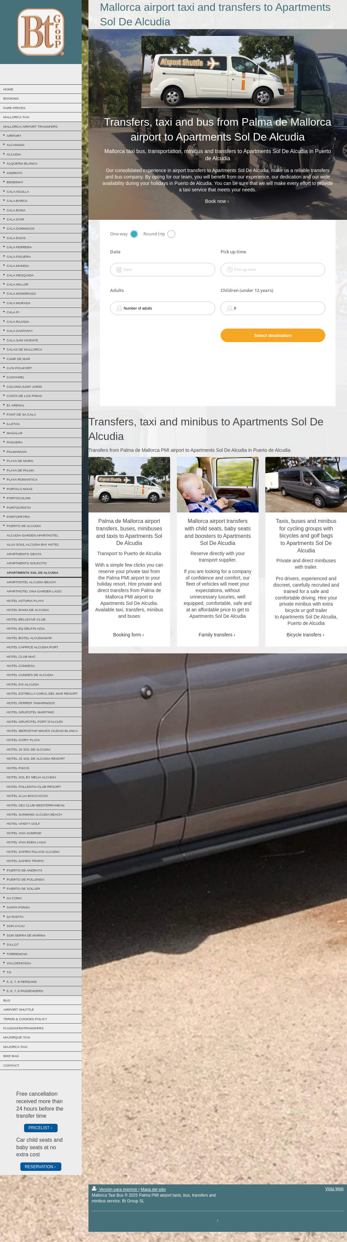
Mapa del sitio (153, 1189)
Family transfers (215, 634)
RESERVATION (39, 1166)
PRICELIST (38, 1127)
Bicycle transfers (304, 634)
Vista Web (334, 1188)
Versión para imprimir (115, 1189)
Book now (215, 201)
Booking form (127, 634)
